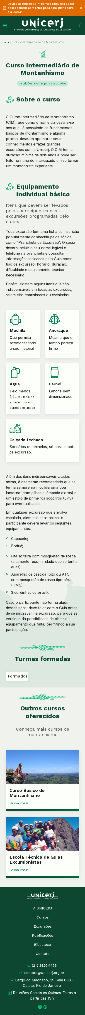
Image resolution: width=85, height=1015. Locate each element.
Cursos (42, 917)
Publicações (42, 935)
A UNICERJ (42, 908)
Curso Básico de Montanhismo (27, 793)
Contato (42, 953)
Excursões (43, 926)
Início (7, 42)
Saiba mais (19, 803)
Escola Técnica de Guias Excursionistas (36, 860)
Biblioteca (42, 944)
